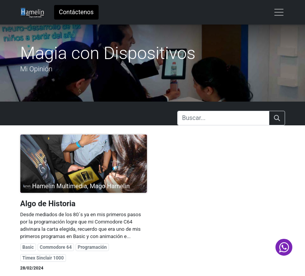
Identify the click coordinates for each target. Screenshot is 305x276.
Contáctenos (76, 12)
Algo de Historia (48, 203)
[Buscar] (277, 118)
